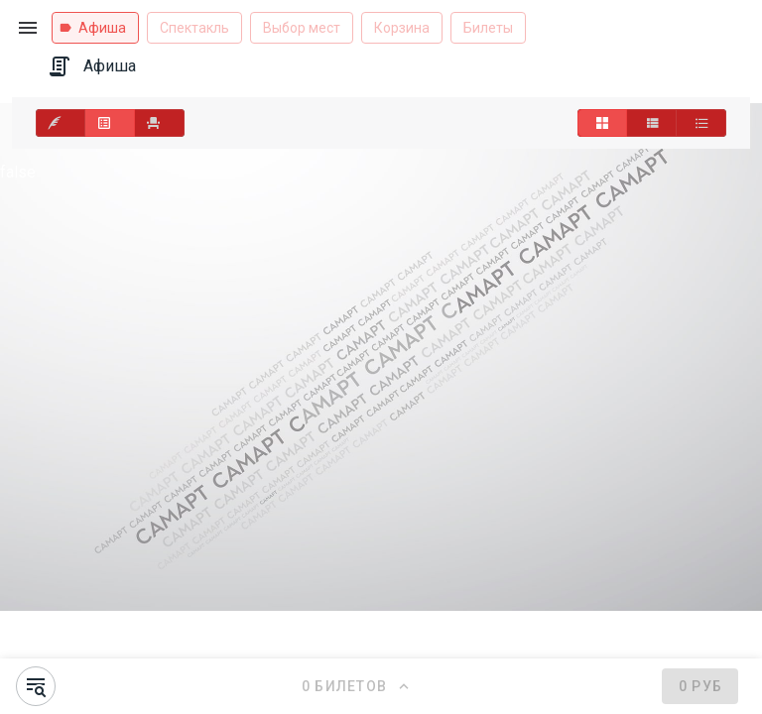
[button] (28, 28)
